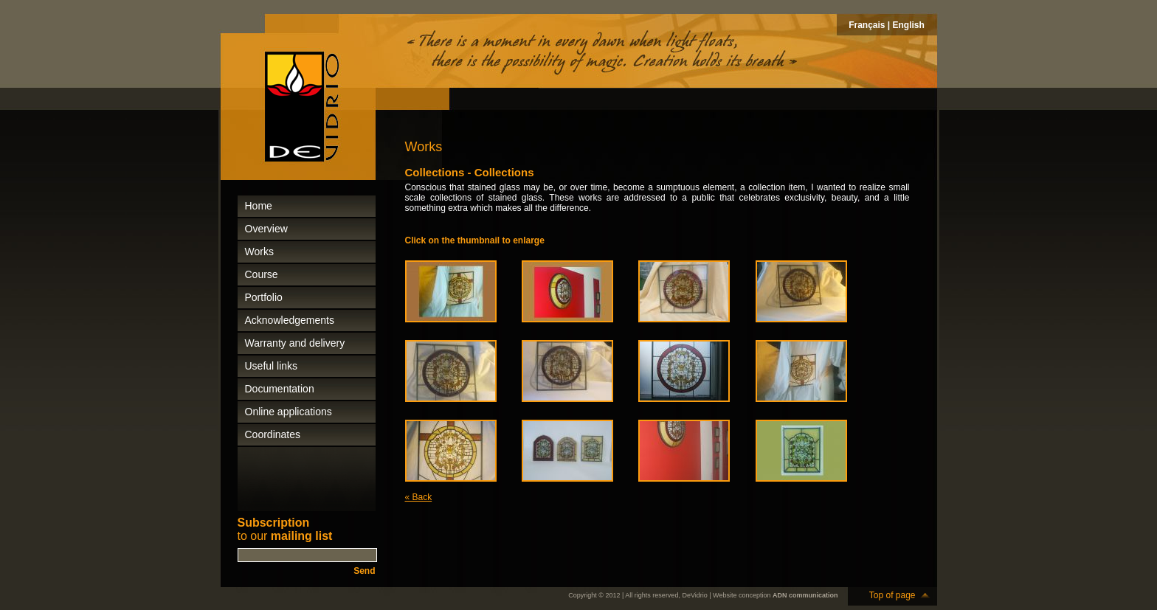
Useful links (271, 366)
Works (259, 251)
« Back (418, 497)
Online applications (288, 411)
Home (258, 206)
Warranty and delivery (295, 343)
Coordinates (273, 434)
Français (867, 25)
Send (364, 571)
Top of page (892, 595)
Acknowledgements (289, 320)
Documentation (279, 389)
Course (261, 274)
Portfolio (264, 297)
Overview (266, 229)
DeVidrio (694, 595)
